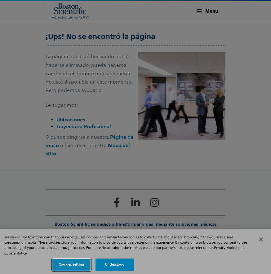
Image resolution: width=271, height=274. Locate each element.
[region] (135, 251)
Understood (114, 264)
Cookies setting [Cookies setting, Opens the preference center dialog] (71, 264)
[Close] (261, 239)
